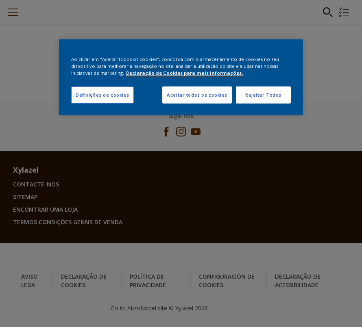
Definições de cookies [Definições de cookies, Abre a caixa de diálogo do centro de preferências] (102, 95)
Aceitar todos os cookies (197, 95)
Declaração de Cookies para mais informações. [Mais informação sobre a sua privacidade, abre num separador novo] (184, 73)
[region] (181, 77)
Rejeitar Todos (263, 95)
